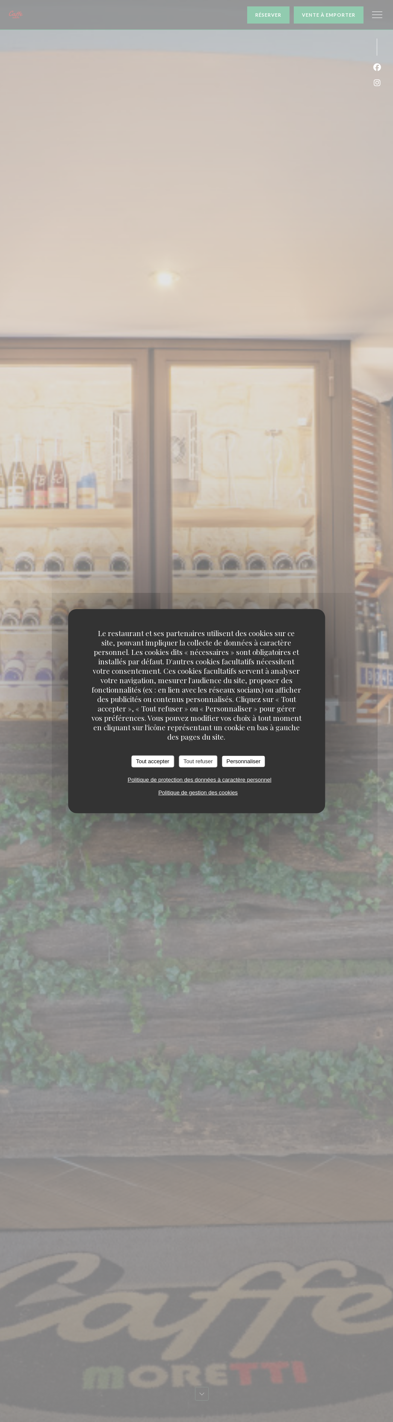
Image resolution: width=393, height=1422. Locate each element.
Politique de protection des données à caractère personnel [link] (199, 779)
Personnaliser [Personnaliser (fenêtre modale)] (244, 761)
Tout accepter (152, 761)
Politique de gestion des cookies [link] (198, 792)
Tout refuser (198, 761)
